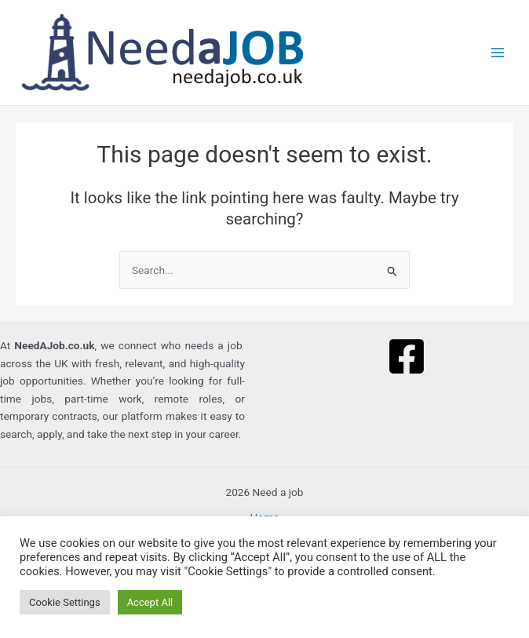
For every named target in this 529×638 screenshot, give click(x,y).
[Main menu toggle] (498, 53)
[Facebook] (406, 356)
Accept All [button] (150, 602)
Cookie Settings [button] (64, 602)
